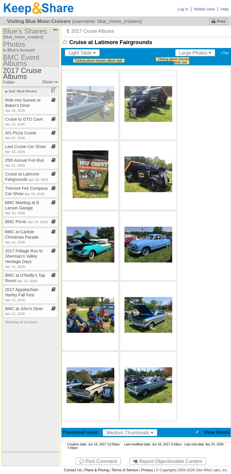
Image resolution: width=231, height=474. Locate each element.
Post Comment (98, 461)
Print (218, 21)
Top (224, 53)
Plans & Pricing (96, 470)
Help (225, 9)
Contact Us (72, 470)
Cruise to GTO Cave (24, 121)
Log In (183, 9)
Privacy (147, 470)
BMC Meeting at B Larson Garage (22, 207)
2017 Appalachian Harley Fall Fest (21, 294)
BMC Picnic (26, 221)
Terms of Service (125, 470)
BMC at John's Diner (24, 311)
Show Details (217, 432)
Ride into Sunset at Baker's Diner (22, 105)
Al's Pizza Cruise (20, 135)
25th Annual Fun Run (24, 162)
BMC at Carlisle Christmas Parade (21, 236)
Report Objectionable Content (167, 461)
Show (50, 82)
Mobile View (204, 9)
